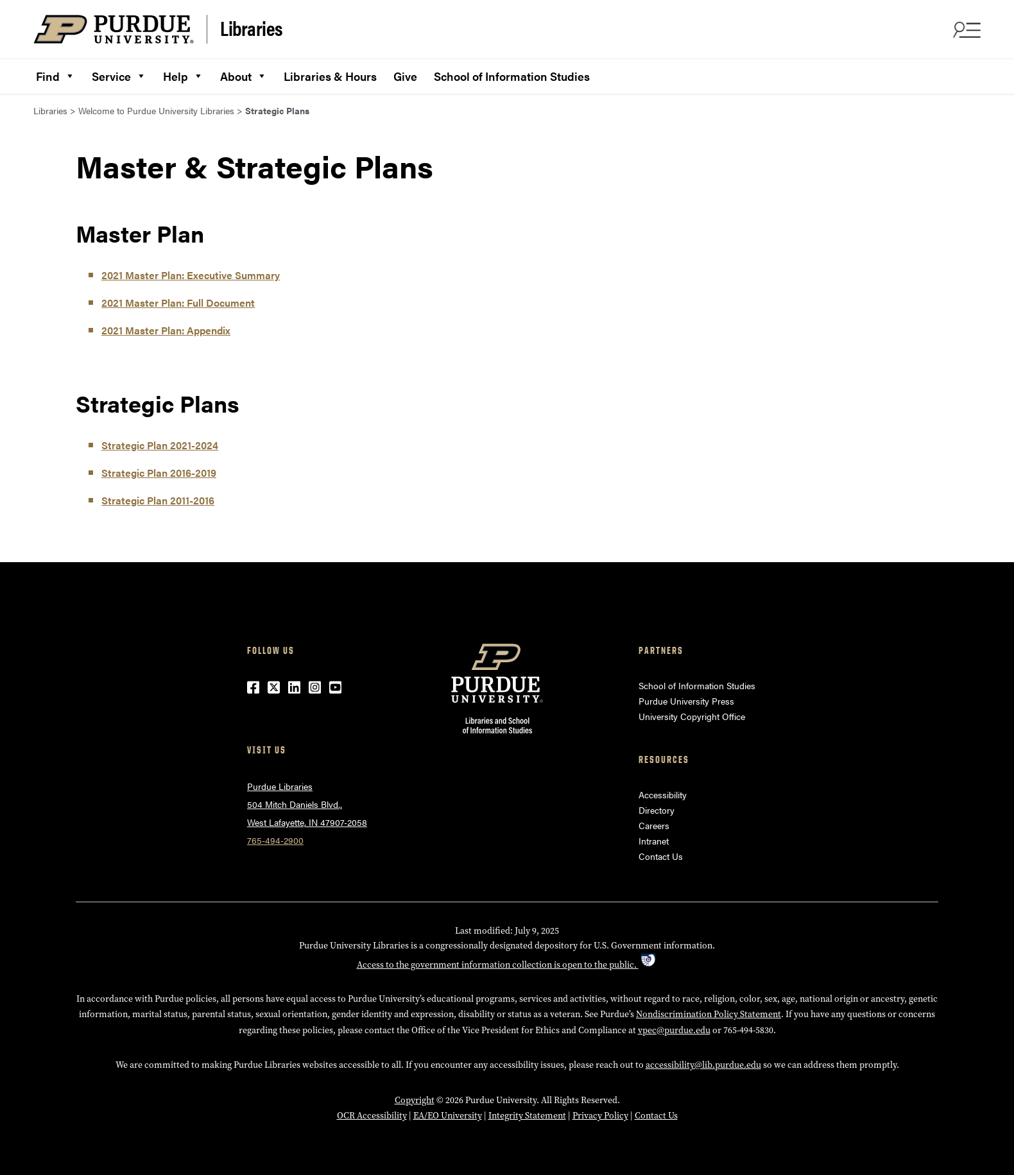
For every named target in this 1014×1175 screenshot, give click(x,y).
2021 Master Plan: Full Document (178, 302)
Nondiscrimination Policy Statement (708, 1014)
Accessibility (663, 794)
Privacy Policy (600, 1115)
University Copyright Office (692, 716)
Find (55, 74)
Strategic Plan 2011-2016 (157, 500)
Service (119, 74)
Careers (654, 825)
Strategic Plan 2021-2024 (159, 445)
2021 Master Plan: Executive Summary (190, 275)
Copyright (414, 1100)
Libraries (251, 28)
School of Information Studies (512, 76)
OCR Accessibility (372, 1115)
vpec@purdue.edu (674, 1030)
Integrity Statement (527, 1115)
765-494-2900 (275, 840)
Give (405, 76)
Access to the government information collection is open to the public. (507, 964)
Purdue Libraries (280, 786)
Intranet (654, 840)
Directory (657, 809)
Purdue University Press (686, 700)
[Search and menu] (965, 29)
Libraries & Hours (330, 76)
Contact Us (661, 856)
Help (183, 74)
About (243, 74)
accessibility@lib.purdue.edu (703, 1064)
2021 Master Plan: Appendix (165, 330)
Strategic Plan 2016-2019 (158, 472)
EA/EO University (447, 1115)
